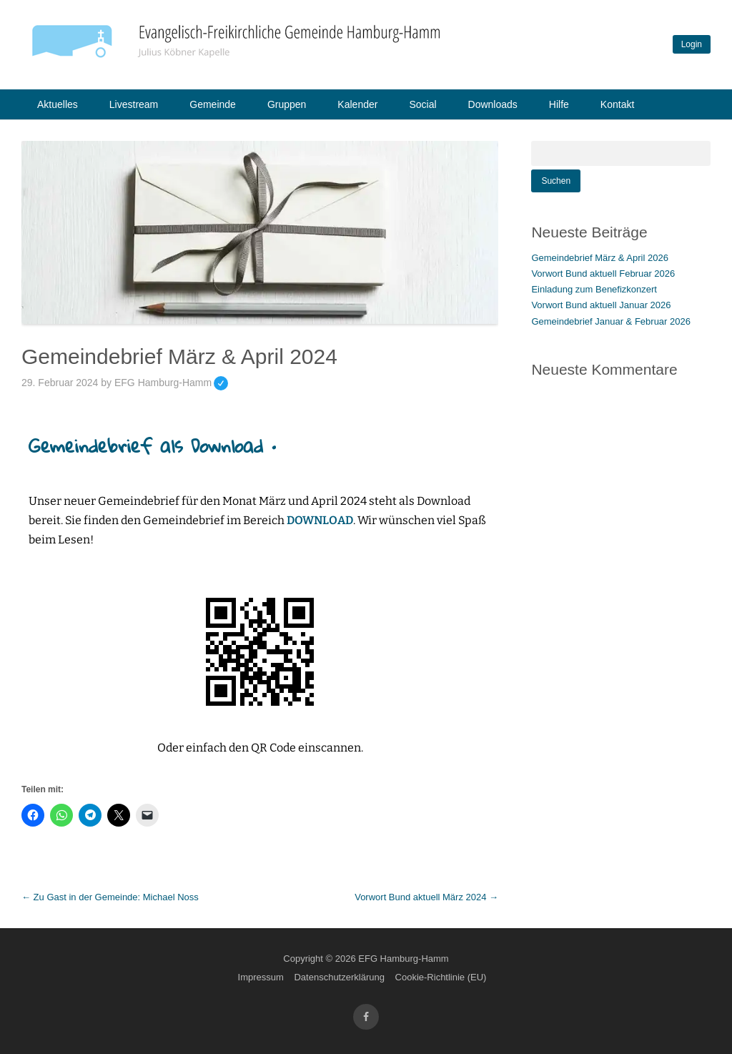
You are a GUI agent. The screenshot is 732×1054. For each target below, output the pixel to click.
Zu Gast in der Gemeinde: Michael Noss (110, 897)
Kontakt (617, 104)
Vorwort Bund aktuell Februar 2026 (603, 273)
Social (422, 104)
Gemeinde (212, 104)
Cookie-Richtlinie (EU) (441, 977)
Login (691, 44)
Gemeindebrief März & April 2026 (599, 257)
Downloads (493, 104)
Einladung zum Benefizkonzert (594, 289)
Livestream (133, 104)
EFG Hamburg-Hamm (171, 382)
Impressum (261, 977)
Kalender (357, 104)
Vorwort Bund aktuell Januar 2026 (601, 305)
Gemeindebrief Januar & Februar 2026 (611, 321)
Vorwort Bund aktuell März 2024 (426, 897)
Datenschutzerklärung (339, 977)
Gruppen (286, 104)
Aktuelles (57, 104)
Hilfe (559, 104)
